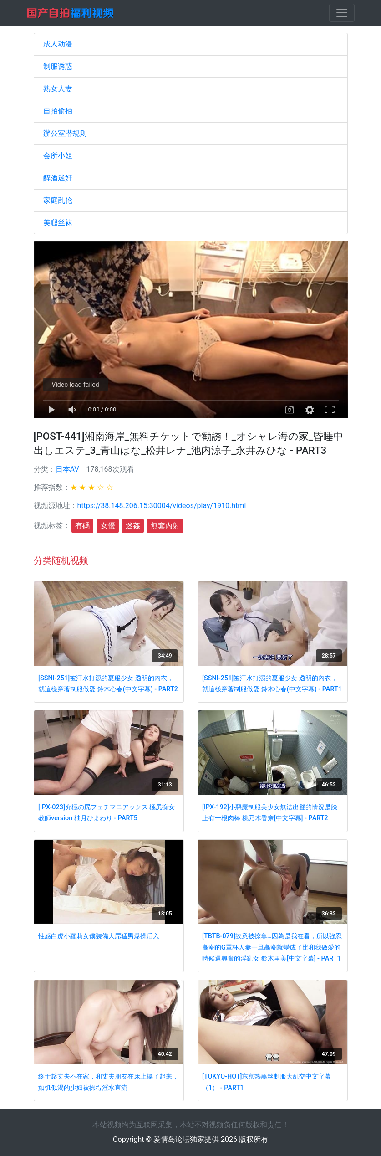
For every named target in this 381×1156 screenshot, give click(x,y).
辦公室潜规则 (65, 133)
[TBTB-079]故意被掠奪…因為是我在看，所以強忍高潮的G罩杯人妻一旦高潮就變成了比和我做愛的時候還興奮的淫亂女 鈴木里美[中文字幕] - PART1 (272, 947)
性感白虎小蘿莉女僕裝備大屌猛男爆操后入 (98, 936)
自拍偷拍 (57, 111)
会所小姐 (57, 155)
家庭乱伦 (57, 200)
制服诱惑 (57, 66)
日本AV (67, 469)
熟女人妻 (57, 88)
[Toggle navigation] (342, 13)
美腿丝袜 (57, 222)
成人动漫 (57, 44)
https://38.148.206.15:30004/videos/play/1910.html (161, 505)
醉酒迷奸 (57, 178)
